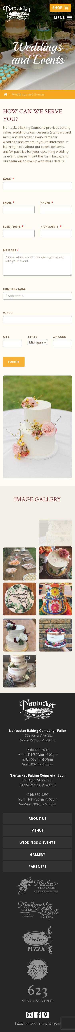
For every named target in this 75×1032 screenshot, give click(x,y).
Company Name (14, 289)
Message (9, 250)
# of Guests (50, 226)
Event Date (12, 226)
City (6, 337)
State (32, 337)
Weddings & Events (38, 842)
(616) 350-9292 (38, 794)
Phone (45, 202)
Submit (14, 362)
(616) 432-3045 (38, 750)
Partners (38, 866)
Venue (7, 313)
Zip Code (59, 337)
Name (7, 179)
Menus (37, 830)
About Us (38, 818)
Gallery (37, 854)
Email (7, 202)
